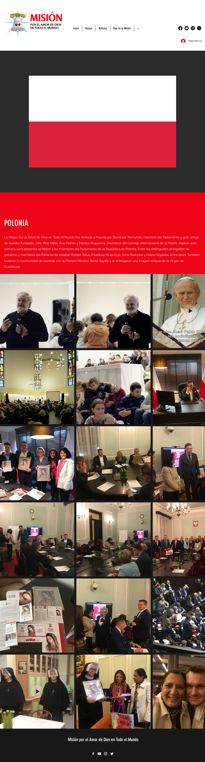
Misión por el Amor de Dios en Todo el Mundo (103, 739)
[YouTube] (186, 28)
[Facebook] (180, 28)
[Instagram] (193, 28)
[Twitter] (199, 28)
